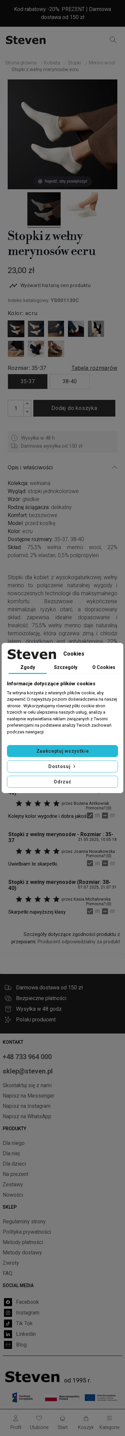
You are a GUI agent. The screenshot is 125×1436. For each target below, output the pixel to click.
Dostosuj (62, 766)
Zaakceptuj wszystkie (62, 751)
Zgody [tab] (27, 667)
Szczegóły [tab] (65, 667)
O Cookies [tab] (103, 667)
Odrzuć (62, 781)
